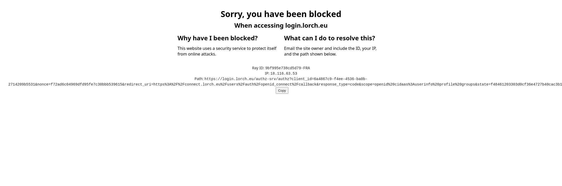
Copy (282, 89)
